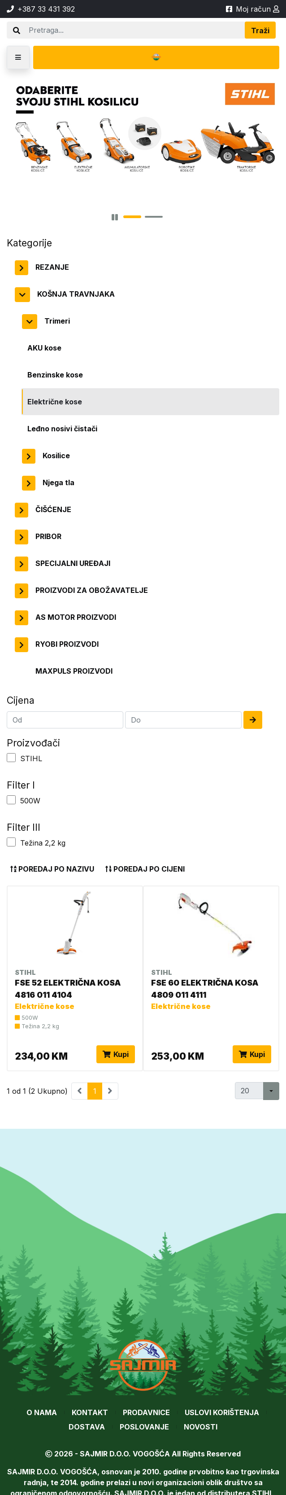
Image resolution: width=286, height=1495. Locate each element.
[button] (18, 57)
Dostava (87, 1426)
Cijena (21, 700)
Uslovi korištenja (222, 1412)
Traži (260, 30)
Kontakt (90, 1412)
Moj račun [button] (257, 8)
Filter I (21, 785)
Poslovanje (144, 1426)
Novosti (200, 1426)
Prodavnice (146, 1412)
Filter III (23, 827)
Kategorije (29, 242)
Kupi (116, 1054)
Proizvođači (33, 743)
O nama (41, 1412)
